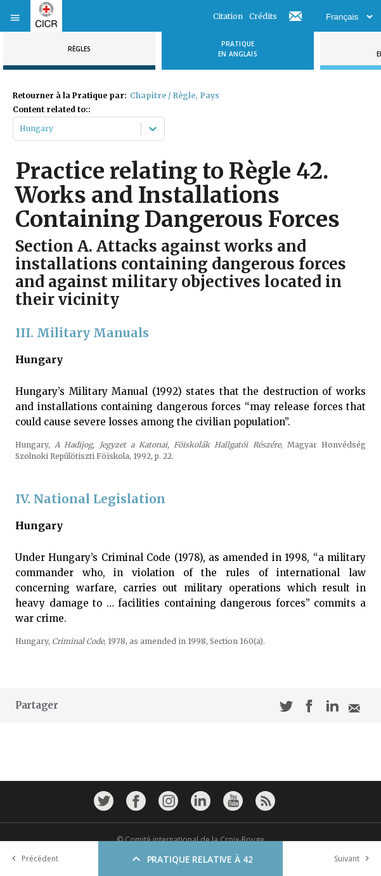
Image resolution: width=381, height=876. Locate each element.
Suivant (354, 858)
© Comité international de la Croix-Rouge (190, 839)
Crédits (263, 16)
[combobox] (21, 129)
